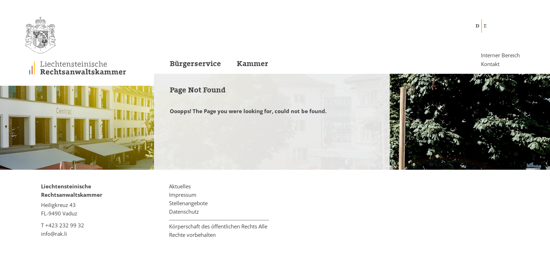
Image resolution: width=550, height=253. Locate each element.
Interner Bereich (500, 55)
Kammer (252, 63)
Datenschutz (184, 211)
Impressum (182, 194)
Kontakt (490, 63)
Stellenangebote (188, 203)
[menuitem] (187, 66)
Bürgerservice (195, 63)
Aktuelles (180, 186)
